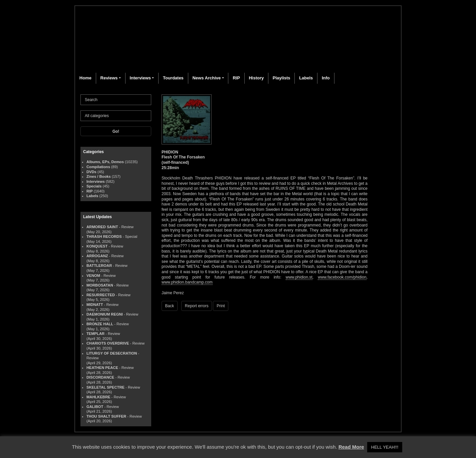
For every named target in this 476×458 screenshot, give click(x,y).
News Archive (206, 77)
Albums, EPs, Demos (105, 162)
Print (221, 306)
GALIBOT (94, 407)
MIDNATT (94, 305)
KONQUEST (96, 246)
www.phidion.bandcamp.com (187, 282)
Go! (116, 131)
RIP (236, 77)
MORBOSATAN (99, 285)
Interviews (140, 77)
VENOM (93, 276)
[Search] (115, 99)
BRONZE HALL (99, 324)
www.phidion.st (299, 277)
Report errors (197, 306)
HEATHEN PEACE (102, 368)
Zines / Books (98, 176)
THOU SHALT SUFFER (106, 416)
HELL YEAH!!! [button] (385, 447)
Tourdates (173, 77)
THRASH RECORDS (104, 237)
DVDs (91, 172)
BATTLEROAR (99, 266)
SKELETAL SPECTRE (105, 387)
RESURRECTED (100, 295)
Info (326, 77)
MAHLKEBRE (98, 397)
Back (169, 306)
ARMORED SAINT (102, 227)
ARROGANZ (97, 256)
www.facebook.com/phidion (342, 277)
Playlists (281, 77)
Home (85, 77)
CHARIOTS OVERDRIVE (107, 343)
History (256, 77)
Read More (351, 447)
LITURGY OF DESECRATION (111, 353)
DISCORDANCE (100, 377)
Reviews (109, 77)
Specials (93, 186)
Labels (306, 77)
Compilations (98, 167)
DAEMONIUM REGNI (104, 314)
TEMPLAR (95, 334)
